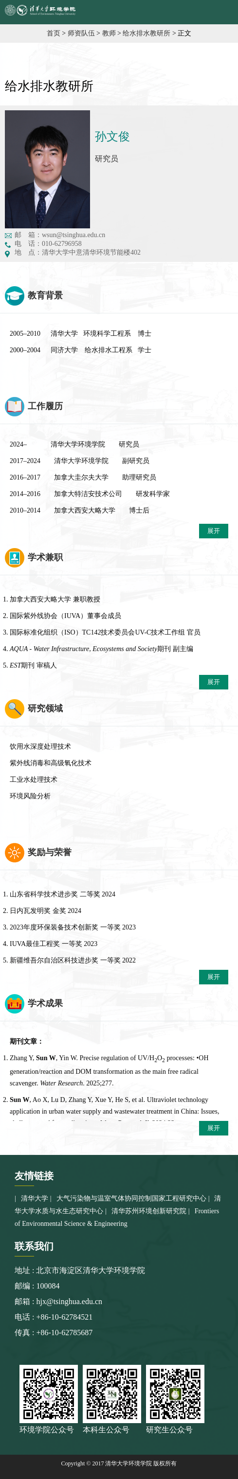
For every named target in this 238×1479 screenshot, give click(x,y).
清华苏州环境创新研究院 (148, 1211)
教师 (109, 33)
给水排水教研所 (146, 33)
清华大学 (34, 1198)
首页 (53, 33)
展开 (213, 530)
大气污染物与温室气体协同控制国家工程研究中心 (131, 1198)
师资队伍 (81, 33)
